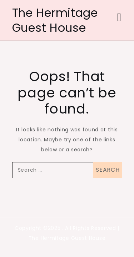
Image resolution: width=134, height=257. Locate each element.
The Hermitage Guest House (55, 20)
